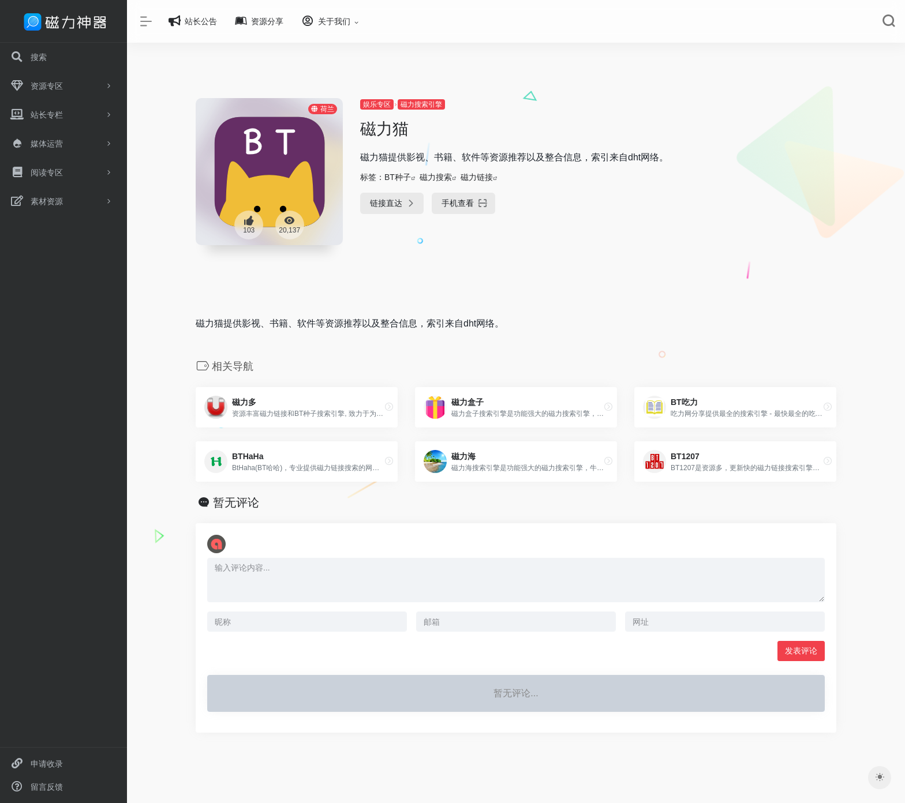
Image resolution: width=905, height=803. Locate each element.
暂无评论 (236, 502)
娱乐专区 (377, 104)
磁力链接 (477, 177)
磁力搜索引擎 (421, 104)
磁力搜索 (436, 177)
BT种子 (397, 177)
